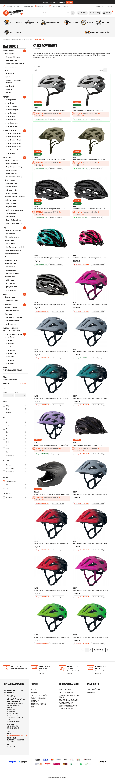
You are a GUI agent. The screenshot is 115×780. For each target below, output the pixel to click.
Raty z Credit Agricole (67, 693)
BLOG (103, 6)
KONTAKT (109, 6)
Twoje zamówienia (94, 690)
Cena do (17, 392)
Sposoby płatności (66, 709)
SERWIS (99, 6)
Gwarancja (91, 693)
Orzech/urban (10, 471)
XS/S (7, 448)
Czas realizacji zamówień (68, 700)
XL (7, 452)
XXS (7, 442)
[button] (73, 13)
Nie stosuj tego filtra (11, 481)
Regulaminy (35, 701)
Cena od (5, 392)
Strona (101, 70)
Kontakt (34, 693)
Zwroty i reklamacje (38, 698)
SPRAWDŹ (69, 2)
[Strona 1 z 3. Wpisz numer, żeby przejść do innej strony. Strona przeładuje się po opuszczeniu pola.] (105, 70)
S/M (7, 425)
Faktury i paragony (66, 703)
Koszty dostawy (65, 690)
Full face (8, 465)
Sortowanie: (36, 66)
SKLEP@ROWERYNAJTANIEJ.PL (17, 736)
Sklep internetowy (56, 777)
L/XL (7, 438)
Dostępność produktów (68, 706)
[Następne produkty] (98, 650)
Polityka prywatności (39, 695)
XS (7, 445)
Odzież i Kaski (29, 39)
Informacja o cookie (38, 704)
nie (7, 488)
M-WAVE (8, 412)
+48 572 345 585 (28, 6)
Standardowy (10, 468)
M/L (7, 432)
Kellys (8, 405)
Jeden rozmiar (10, 455)
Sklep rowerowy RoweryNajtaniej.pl (13, 39)
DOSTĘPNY (9, 497)
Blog (32, 707)
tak (7, 484)
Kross (8, 409)
